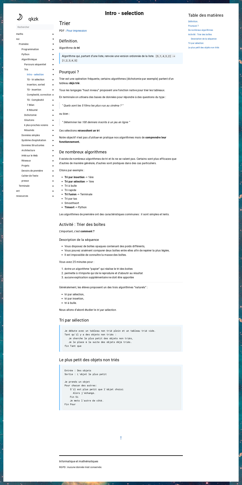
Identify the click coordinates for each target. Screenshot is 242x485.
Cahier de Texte (30, 175)
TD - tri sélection (35, 79)
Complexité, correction (39, 94)
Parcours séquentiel (35, 64)
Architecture (28, 150)
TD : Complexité (35, 100)
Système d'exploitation (34, 140)
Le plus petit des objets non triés (203, 48)
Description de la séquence (204, 39)
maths (19, 34)
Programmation (30, 49)
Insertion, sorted (36, 84)
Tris (26, 69)
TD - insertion (34, 89)
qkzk (33, 19)
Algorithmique (29, 59)
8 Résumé (32, 110)
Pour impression (77, 30)
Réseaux (26, 160)
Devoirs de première (32, 170)
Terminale (24, 185)
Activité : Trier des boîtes (200, 34)
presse (25, 180)
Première (24, 44)
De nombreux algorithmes (200, 30)
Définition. (193, 22)
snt (18, 191)
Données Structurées (33, 145)
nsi (17, 39)
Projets (25, 165)
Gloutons (29, 120)
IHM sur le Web (30, 155)
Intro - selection (35, 74)
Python (25, 54)
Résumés (29, 130)
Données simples (31, 135)
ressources (22, 196)
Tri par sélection (196, 43)
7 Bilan (30, 105)
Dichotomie (30, 115)
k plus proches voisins (36, 125)
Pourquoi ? (193, 26)
